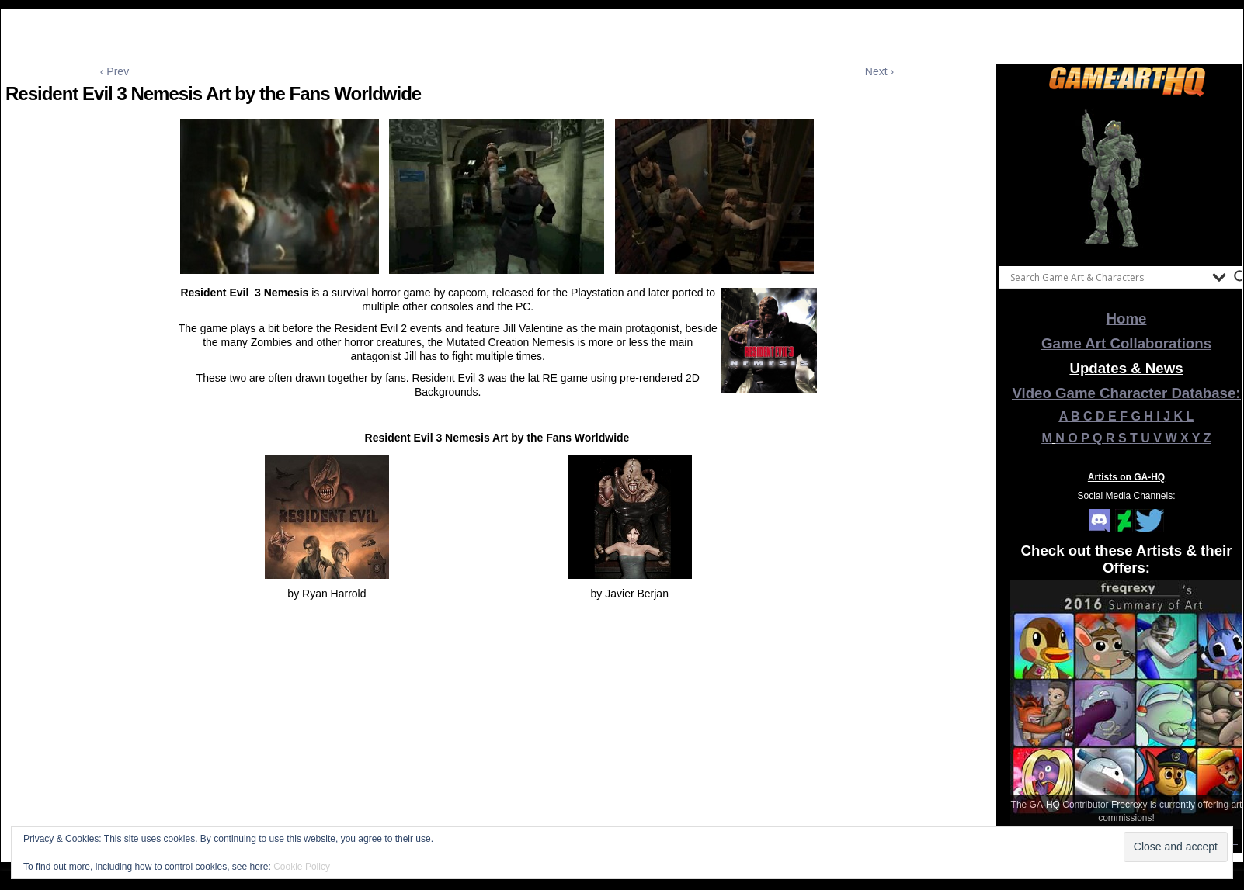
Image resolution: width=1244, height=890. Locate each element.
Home (1127, 318)
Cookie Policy (301, 866)
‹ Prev (114, 71)
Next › (879, 71)
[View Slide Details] (1127, 178)
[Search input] (1107, 277)
